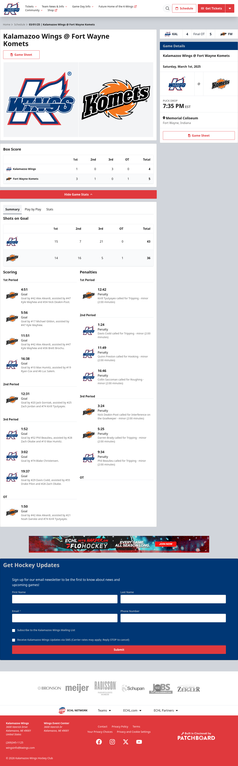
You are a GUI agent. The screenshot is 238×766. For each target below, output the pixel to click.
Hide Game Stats (78, 194)
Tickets (31, 6)
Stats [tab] (49, 209)
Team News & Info (55, 6)
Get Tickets (211, 8)
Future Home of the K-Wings (118, 6)
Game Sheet (21, 55)
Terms (136, 726)
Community (34, 10)
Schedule (184, 8)
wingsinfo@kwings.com (20, 747)
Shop (52, 10)
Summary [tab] (12, 209)
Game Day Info (83, 6)
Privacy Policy (120, 726)
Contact (102, 726)
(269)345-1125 (14, 742)
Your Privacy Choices (99, 731)
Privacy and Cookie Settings (134, 731)
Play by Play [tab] (33, 209)
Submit (119, 652)
